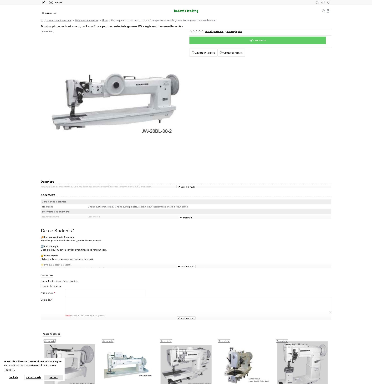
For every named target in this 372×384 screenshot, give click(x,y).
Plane (105, 20)
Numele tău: (47, 284)
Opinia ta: (46, 292)
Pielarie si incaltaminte (86, 20)
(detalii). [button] (10, 370)
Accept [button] (54, 377)
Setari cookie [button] (33, 377)
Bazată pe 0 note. (214, 31)
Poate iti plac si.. (51, 321)
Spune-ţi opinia (234, 31)
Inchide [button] (13, 377)
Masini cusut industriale (58, 20)
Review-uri (47, 266)
